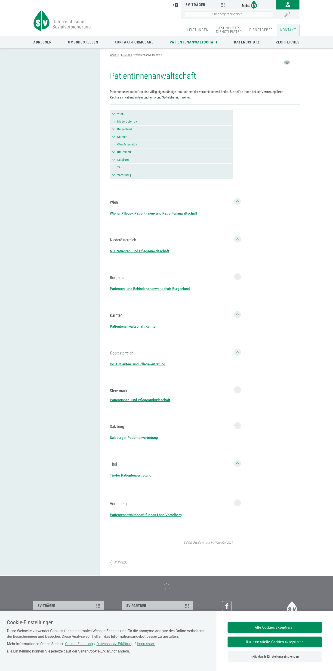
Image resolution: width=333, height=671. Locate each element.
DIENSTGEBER (261, 30)
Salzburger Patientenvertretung (134, 438)
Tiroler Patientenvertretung (130, 475)
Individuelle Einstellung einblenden (274, 656)
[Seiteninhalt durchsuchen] (229, 14)
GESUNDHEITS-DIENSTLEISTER (229, 30)
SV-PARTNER (158, 606)
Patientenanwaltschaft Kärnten (133, 326)
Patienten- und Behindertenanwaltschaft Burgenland (150, 289)
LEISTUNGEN (198, 30)
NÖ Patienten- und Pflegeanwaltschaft (139, 251)
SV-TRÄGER (69, 606)
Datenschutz (246, 42)
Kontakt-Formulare (134, 42)
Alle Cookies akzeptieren (275, 627)
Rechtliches (288, 42)
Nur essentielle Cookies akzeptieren (275, 642)
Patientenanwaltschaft (194, 42)
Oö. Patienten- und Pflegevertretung (137, 364)
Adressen (42, 42)
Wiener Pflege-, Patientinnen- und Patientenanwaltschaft (153, 213)
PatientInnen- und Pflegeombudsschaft (140, 400)
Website (114, 55)
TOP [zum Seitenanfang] (166, 587)
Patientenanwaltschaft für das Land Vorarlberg (146, 515)
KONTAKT (288, 30)
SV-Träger (205, 5)
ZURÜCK (118, 563)
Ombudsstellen (83, 42)
